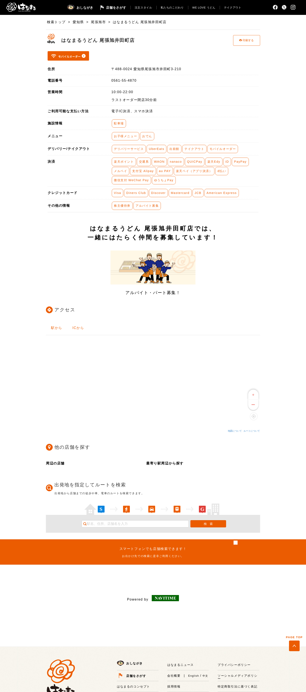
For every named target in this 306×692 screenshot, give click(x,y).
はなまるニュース (180, 664)
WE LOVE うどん (203, 7)
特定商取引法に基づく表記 (237, 686)
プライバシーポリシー (234, 664)
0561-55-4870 (124, 80)
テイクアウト (232, 7)
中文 (205, 675)
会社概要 (173, 675)
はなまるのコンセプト (133, 686)
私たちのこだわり (172, 7)
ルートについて (252, 431)
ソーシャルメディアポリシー (237, 677)
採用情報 (173, 686)
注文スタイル (143, 7)
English (193, 675)
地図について (235, 431)
